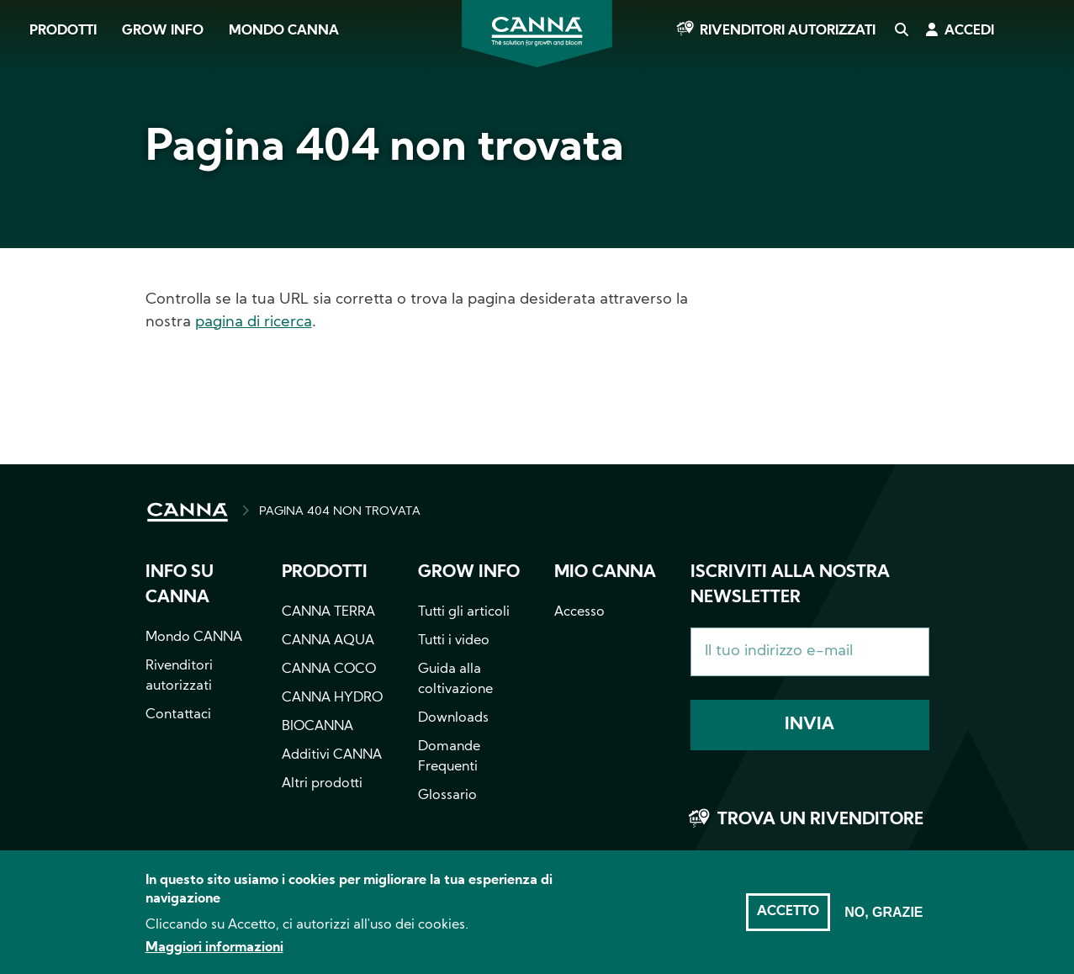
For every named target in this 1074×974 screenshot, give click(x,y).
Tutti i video (453, 641)
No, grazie (883, 921)
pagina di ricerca (253, 323)
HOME (187, 512)
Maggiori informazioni (214, 957)
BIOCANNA (317, 726)
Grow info (469, 572)
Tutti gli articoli (464, 612)
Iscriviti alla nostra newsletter (790, 585)
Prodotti (63, 31)
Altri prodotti (322, 784)
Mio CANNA (605, 572)
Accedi (969, 31)
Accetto (788, 921)
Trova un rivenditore (820, 820)
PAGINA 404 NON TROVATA (340, 512)
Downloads (453, 718)
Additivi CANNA (332, 755)
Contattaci (178, 715)
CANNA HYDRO (332, 698)
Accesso (579, 612)
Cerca (900, 31)
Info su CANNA (179, 585)
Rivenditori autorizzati (788, 31)
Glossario (447, 795)
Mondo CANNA (284, 31)
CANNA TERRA (328, 612)
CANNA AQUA (328, 641)
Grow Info (163, 31)
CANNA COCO (329, 669)
